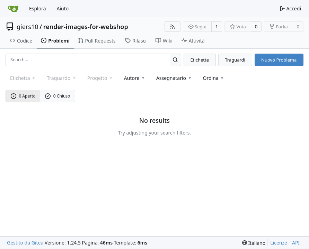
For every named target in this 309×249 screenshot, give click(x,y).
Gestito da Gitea (25, 242)
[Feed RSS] (172, 26)
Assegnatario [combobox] (174, 78)
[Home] (13, 8)
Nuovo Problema (279, 60)
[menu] (213, 78)
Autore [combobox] (134, 78)
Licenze (278, 242)
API (296, 242)
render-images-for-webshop (85, 26)
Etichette (199, 60)
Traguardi (235, 60)
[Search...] (175, 60)
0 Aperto (23, 96)
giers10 (27, 26)
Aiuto (63, 8)
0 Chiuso (57, 96)
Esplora (37, 8)
